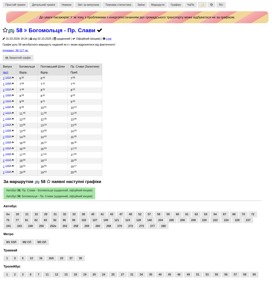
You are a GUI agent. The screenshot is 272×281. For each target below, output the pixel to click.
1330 (7, 83)
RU (221, 4)
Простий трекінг (15, 4)
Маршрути (157, 4)
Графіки (176, 4)
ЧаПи (190, 4)
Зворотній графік (18, 57)
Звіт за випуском (88, 4)
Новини (66, 4)
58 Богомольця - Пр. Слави (55, 30)
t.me (108, 38)
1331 (7, 77)
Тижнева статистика (118, 4)
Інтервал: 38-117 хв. (15, 50)
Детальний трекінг (43, 4)
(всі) (5, 72)
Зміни (141, 4)
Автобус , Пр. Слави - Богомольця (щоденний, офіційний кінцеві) (49, 190)
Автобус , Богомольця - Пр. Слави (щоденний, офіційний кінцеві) (49, 196)
